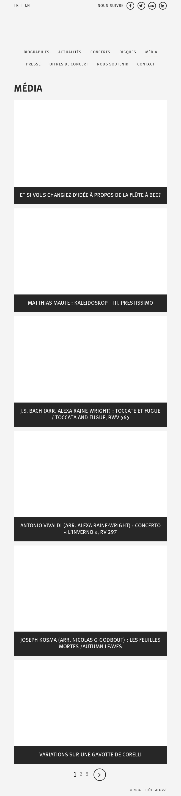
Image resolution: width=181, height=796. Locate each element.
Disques (127, 52)
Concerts (101, 52)
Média (151, 52)
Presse (33, 64)
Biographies (37, 52)
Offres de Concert (69, 64)
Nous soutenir (112, 64)
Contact (146, 64)
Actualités (69, 52)
